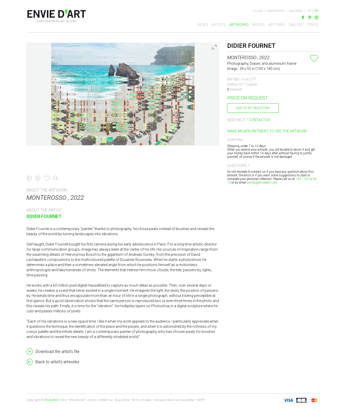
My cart (258, 11)
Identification (276, 11)
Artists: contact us (100, 400)
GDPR (201, 400)
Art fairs (276, 25)
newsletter (296, 11)
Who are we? (77, 400)
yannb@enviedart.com (262, 182)
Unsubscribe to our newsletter (174, 400)
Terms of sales (142, 400)
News (203, 25)
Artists (218, 25)
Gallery (296, 25)
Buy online (122, 400)
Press (312, 25)
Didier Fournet (43, 216)
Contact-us (259, 120)
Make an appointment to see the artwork (267, 131)
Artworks (239, 25)
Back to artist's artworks (57, 361)
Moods (258, 25)
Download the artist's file (57, 351)
